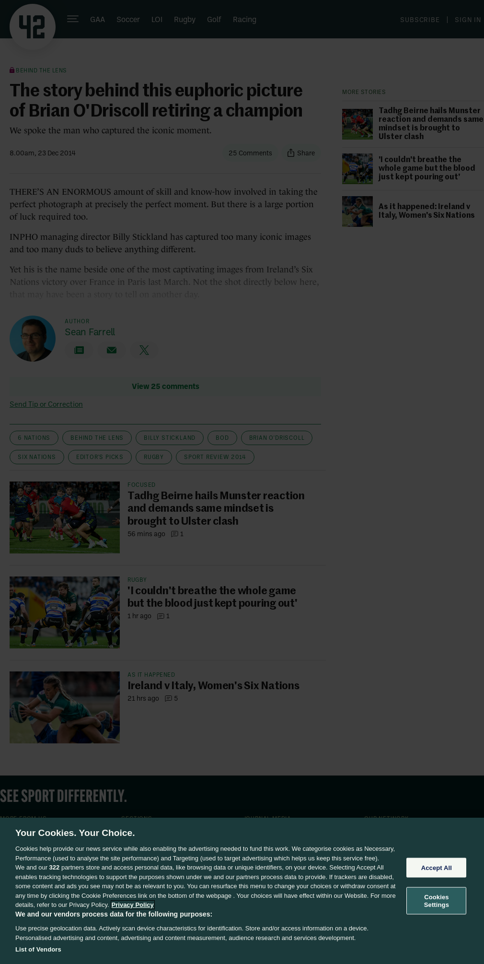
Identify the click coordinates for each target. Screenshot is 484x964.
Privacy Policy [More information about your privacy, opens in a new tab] (133, 904)
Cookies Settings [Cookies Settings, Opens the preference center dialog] (436, 900)
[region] (242, 891)
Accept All (436, 867)
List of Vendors (38, 949)
